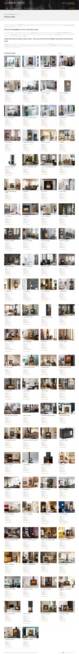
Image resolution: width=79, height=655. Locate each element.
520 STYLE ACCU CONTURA (28, 68)
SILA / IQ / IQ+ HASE (63, 564)
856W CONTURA (8, 142)
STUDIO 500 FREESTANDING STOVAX (10, 192)
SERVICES (12, 8)
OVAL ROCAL (7, 489)
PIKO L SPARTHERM (45, 514)
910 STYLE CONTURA (63, 266)
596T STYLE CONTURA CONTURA (29, 117)
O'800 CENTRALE (26, 464)
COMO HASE (25, 191)
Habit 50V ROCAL (26, 390)
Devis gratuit (72, 8)
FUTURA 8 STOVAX (45, 367)
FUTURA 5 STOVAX (9, 367)
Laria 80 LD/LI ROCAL (63, 440)
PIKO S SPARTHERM (63, 514)
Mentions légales (7, 652)
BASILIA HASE (8, 317)
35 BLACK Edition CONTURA (46, 317)
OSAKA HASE (62, 464)
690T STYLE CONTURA (27, 266)
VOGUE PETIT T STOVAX (28, 639)
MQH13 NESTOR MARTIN (10, 166)
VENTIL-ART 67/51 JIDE (9, 613)
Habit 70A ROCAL (44, 390)
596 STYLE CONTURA (63, 93)
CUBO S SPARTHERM (27, 341)
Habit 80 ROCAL (62, 390)
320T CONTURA (8, 216)
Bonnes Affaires (33, 652)
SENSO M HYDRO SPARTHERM (29, 564)
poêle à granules (7, 34)
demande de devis (60, 46)
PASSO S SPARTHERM (9, 514)
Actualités (26, 8)
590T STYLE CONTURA (9, 117)
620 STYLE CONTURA (45, 240)
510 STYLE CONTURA (9, 68)
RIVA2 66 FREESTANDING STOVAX (48, 539)
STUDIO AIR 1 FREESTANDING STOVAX (65, 590)
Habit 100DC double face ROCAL (11, 415)
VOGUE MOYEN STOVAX (46, 613)
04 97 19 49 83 (71, 4)
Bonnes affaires (34, 8)
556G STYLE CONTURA (9, 93)
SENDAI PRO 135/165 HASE (64, 539)
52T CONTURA (62, 68)
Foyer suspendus (21, 652)
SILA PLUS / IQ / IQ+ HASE (10, 589)
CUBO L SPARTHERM (9, 341)
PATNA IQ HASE (26, 489)
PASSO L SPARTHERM (63, 489)
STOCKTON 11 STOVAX (45, 589)
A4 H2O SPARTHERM (45, 291)
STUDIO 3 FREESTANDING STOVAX (66, 166)
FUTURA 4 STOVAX (63, 341)
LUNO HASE (61, 142)
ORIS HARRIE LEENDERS (46, 464)
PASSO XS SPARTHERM (28, 514)
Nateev (65, 652)
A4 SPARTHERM (26, 291)
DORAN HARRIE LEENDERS (28, 142)
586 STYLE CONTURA (45, 93)
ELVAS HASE (43, 341)
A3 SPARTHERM (8, 291)
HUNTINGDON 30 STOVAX (64, 415)
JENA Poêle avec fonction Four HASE (30, 440)
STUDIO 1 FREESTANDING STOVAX (30, 166)
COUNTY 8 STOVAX (63, 317)
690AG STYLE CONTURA (64, 240)
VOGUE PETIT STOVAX (9, 639)
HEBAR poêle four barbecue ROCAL (48, 415)
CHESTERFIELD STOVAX (28, 317)
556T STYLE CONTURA (27, 93)
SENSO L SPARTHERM (9, 564)
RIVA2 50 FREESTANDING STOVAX (30, 539)
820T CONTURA (62, 117)
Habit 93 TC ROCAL (27, 415)
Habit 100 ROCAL (8, 390)
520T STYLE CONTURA (45, 68)
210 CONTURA (44, 191)
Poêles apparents (11, 14)
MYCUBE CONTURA (9, 464)
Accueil (7, 8)
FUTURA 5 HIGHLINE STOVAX (29, 367)
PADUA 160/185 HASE (45, 489)
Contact (42, 8)
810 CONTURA (44, 117)
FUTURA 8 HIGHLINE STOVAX (65, 367)
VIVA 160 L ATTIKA (27, 613)
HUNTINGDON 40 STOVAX (10, 440)
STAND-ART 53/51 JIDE (27, 589)
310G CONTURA (62, 191)
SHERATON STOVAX (45, 564)
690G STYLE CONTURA (9, 266)
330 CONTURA (26, 216)
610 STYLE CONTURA (63, 216)
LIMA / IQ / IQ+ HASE (45, 142)
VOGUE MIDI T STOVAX (63, 613)
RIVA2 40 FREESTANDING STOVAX (11, 539)
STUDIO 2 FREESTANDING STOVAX (48, 166)
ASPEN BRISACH (62, 291)
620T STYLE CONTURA (27, 240)
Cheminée (27, 652)
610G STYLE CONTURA (9, 240)
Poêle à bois (14, 652)
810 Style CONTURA (45, 266)
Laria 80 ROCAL (44, 440)
